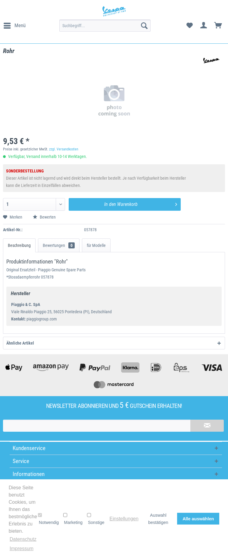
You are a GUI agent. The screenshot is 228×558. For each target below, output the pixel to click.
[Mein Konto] (204, 26)
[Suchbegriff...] (105, 26)
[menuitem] (14, 26)
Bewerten (44, 217)
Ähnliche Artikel (20, 343)
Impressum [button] (21, 548)
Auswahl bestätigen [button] (158, 519)
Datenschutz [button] (23, 539)
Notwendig (48, 519)
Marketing (73, 519)
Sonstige (95, 519)
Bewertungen (59, 245)
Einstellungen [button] (124, 518)
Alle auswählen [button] (198, 518)
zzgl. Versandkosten (63, 149)
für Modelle (96, 245)
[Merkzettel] (189, 26)
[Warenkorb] (218, 26)
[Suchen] (144, 26)
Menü (15, 24)
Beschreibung (19, 245)
